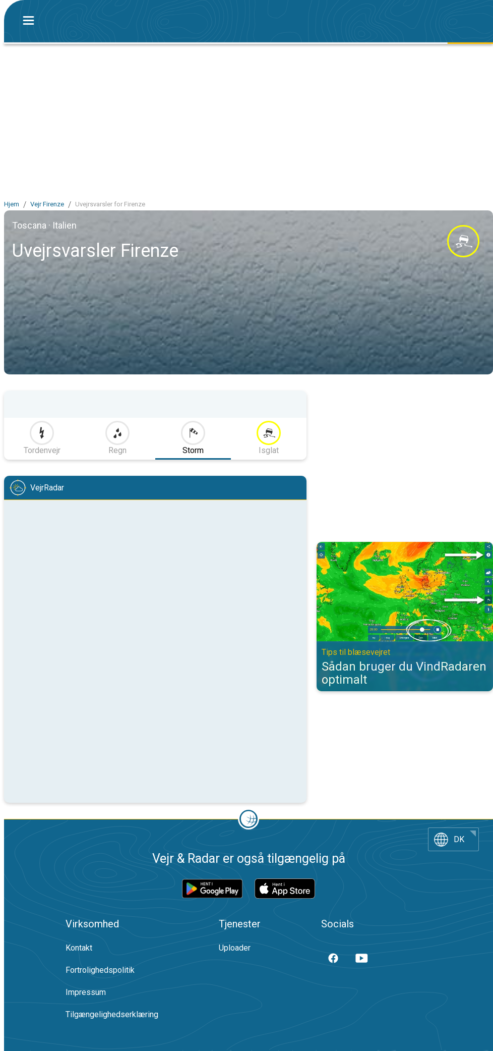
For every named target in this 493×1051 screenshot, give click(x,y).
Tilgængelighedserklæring (112, 1014)
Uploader (235, 948)
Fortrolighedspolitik (100, 970)
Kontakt (79, 948)
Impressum (86, 992)
